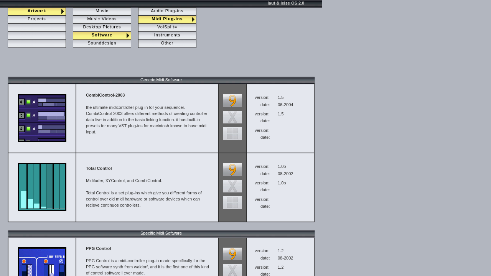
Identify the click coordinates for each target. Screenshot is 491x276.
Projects (37, 18)
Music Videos (102, 18)
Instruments (167, 35)
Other (167, 43)
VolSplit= (167, 27)
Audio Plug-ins (167, 10)
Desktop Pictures (102, 27)
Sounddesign (101, 43)
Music (102, 10)
